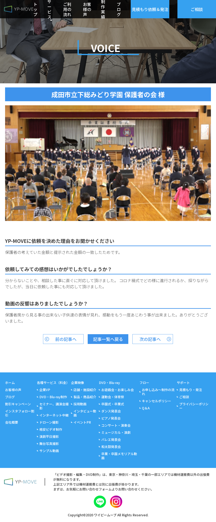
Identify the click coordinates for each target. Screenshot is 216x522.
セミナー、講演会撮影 (54, 405)
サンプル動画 (49, 450)
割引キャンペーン (18, 403)
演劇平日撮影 (49, 436)
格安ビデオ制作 (50, 429)
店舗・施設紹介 (84, 389)
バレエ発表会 (111, 439)
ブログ (119, 9)
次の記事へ (150, 339)
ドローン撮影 (49, 422)
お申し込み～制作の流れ (158, 391)
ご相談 (184, 396)
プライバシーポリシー (193, 405)
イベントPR (82, 422)
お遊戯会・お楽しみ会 (117, 389)
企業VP (44, 389)
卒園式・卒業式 (112, 403)
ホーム (10, 382)
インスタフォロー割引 (19, 413)
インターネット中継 (54, 415)
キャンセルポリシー (156, 400)
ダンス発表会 (111, 411)
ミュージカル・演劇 (116, 432)
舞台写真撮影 (49, 443)
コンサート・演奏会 (116, 425)
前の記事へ (66, 339)
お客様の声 (87, 9)
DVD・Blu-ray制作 (53, 396)
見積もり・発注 (190, 389)
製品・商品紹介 (84, 396)
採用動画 (79, 403)
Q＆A (146, 408)
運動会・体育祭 (112, 396)
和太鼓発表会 (111, 446)
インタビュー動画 (84, 413)
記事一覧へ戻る (108, 339)
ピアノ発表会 (111, 418)
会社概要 (11, 422)
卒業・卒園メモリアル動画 (119, 455)
